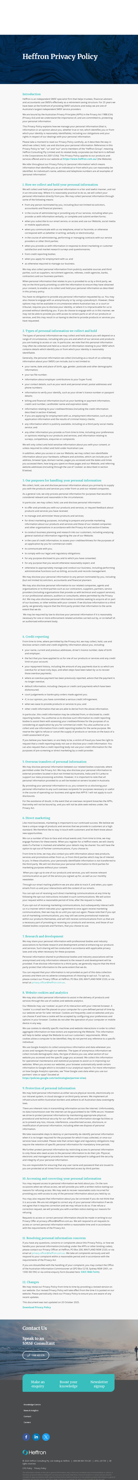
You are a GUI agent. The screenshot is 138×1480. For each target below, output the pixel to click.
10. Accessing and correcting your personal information (62, 1158)
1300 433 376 (35, 1334)
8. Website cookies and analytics (45, 972)
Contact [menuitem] (27, 1396)
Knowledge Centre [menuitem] (32, 1384)
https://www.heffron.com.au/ (80, 138)
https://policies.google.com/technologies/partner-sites (54, 1057)
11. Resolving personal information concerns (54, 1217)
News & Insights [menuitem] (31, 1390)
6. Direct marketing (36, 797)
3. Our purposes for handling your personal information (62, 460)
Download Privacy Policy (37, 1286)
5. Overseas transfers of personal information (55, 741)
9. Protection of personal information (49, 1067)
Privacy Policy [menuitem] (40, 1447)
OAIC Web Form (90, 1251)
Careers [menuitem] (27, 1401)
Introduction (32, 73)
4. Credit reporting (36, 616)
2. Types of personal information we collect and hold (60, 310)
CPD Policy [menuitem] (27, 1447)
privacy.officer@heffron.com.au (48, 961)
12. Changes (31, 1261)
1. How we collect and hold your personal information (60, 164)
